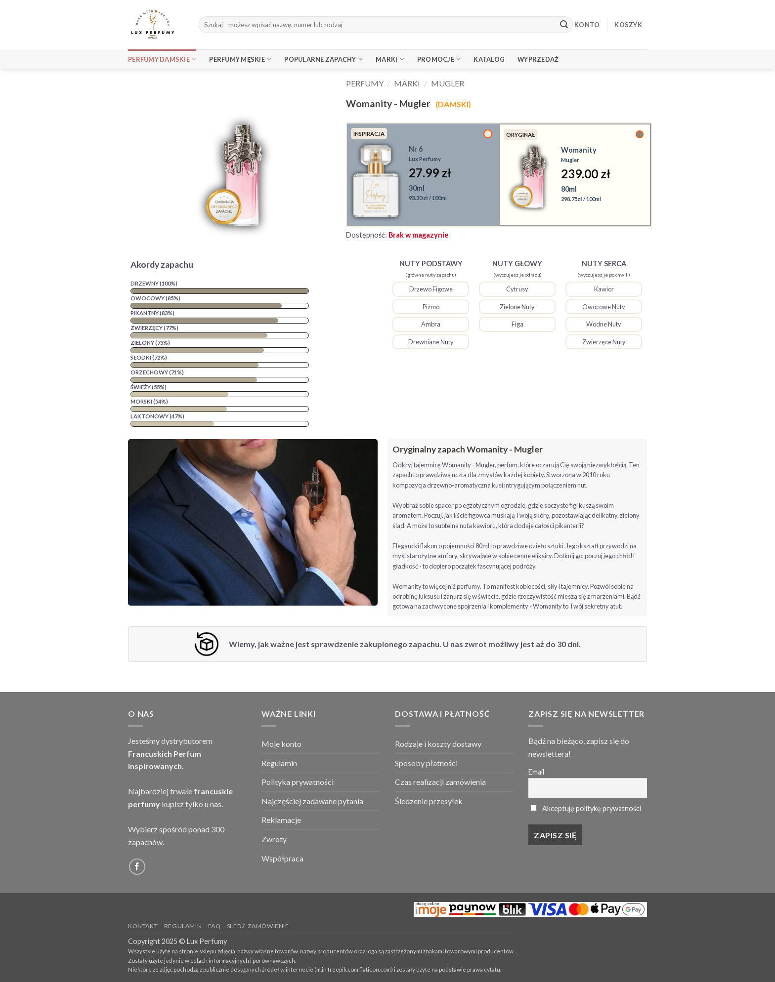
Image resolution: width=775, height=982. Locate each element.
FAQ (214, 926)
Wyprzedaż (538, 59)
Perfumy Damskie (162, 59)
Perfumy (365, 83)
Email (536, 772)
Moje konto (281, 743)
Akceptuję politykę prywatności (591, 808)
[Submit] (564, 24)
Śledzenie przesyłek (429, 801)
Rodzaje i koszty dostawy (438, 743)
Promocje (439, 59)
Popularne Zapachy (323, 59)
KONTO (587, 25)
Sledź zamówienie (258, 926)
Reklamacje (281, 819)
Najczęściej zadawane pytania (312, 801)
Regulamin (279, 763)
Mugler (447, 83)
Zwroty (274, 839)
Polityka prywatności (297, 781)
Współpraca (282, 858)
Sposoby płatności (426, 763)
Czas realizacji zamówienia (440, 781)
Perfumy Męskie (240, 59)
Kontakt (143, 926)
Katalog (489, 59)
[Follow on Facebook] (137, 867)
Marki (390, 59)
